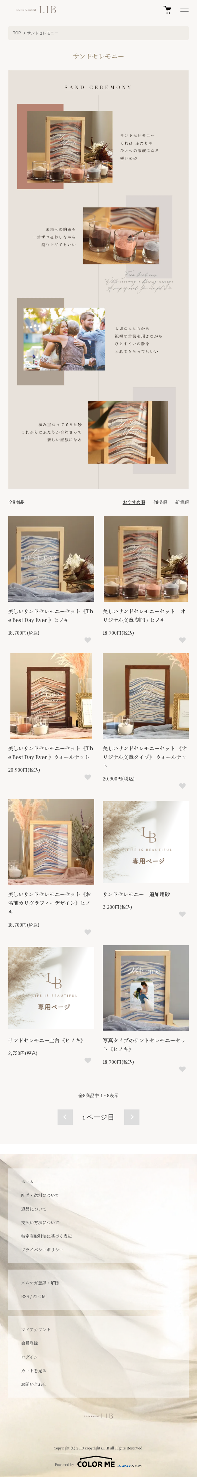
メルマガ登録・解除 (40, 1283)
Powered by (98, 1461)
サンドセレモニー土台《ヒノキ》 (46, 1040)
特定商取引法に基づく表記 (46, 1236)
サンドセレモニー (42, 33)
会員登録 (29, 1343)
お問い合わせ (33, 1384)
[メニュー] (184, 9)
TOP (17, 33)
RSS (25, 1296)
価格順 (160, 502)
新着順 (182, 502)
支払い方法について (40, 1222)
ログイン (29, 1357)
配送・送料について (40, 1195)
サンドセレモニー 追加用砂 (136, 894)
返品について (33, 1209)
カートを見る (33, 1370)
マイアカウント (36, 1329)
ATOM (39, 1296)
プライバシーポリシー (42, 1250)
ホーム (27, 1181)
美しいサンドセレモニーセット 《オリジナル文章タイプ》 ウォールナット (145, 756)
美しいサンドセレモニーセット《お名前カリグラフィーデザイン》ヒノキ (49, 902)
